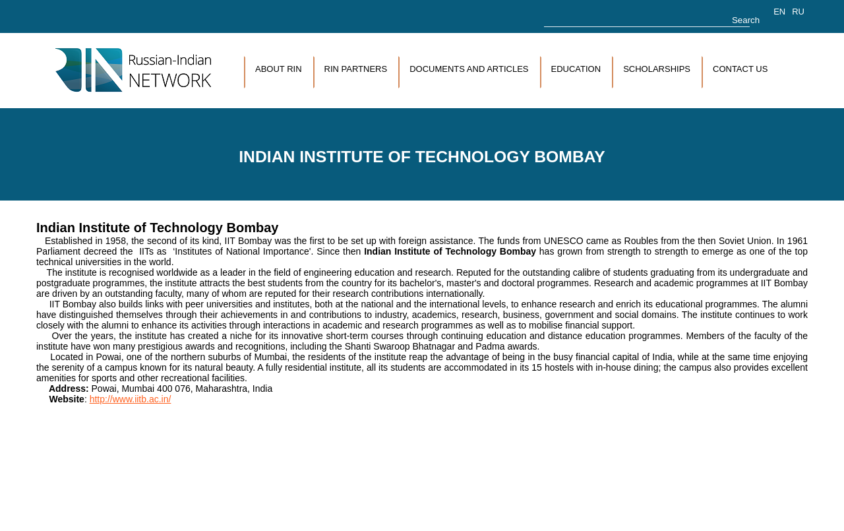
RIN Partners (356, 69)
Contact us (740, 69)
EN (779, 11)
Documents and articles (468, 69)
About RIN (278, 69)
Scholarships (656, 69)
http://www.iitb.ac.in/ (130, 399)
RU (798, 11)
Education (576, 69)
